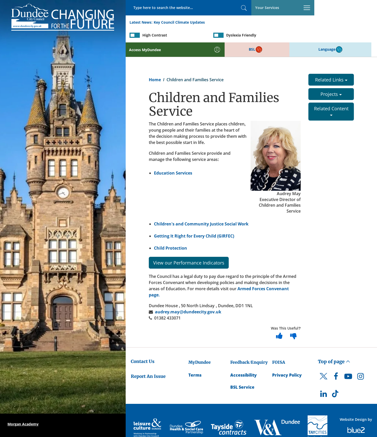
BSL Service (242, 373)
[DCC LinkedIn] (323, 381)
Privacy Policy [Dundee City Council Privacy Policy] (287, 361)
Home (155, 66)
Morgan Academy (23, 424)
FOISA (278, 348)
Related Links (331, 66)
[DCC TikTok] (336, 381)
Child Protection (170, 234)
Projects (331, 80)
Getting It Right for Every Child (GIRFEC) (194, 222)
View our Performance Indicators (188, 248)
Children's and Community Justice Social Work (201, 210)
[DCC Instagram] (360, 364)
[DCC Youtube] (348, 364)
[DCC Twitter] (323, 366)
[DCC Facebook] (336, 364)
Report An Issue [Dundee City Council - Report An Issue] (148, 362)
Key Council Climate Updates (179, 22)
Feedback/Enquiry (249, 348)
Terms (194, 361)
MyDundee (199, 348)
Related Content (331, 97)
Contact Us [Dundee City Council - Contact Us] (142, 347)
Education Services (173, 159)
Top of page (334, 347)
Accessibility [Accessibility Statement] (243, 361)
